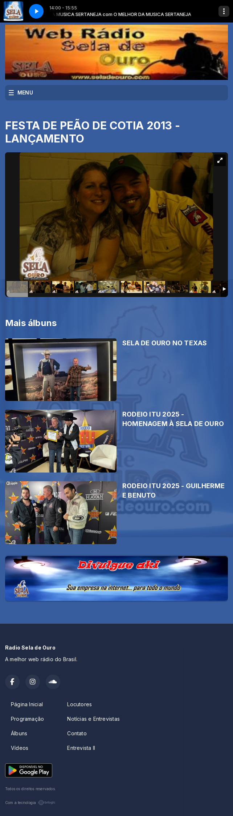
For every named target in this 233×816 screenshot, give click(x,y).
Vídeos (19, 748)
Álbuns (19, 733)
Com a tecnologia (30, 802)
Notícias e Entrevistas (93, 719)
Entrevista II (81, 748)
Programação (27, 719)
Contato (76, 733)
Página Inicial (27, 704)
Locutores (79, 704)
